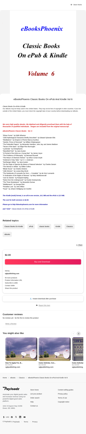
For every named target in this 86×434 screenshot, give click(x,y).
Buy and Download (43, 262)
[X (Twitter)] (16, 417)
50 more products (11, 278)
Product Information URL (13, 280)
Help (32, 402)
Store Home (76, 5)
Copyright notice (63, 402)
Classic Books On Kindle (13, 226)
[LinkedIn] (20, 417)
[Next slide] (79, 334)
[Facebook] (12, 417)
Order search (35, 398)
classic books (44, 226)
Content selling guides (65, 390)
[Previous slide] (73, 334)
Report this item (43, 305)
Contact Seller (10, 285)
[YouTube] (24, 417)
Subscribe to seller (11, 283)
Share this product (11, 288)
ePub (31, 226)
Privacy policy (63, 394)
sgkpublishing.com (12, 273)
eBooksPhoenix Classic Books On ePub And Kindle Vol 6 (48, 378)
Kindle (58, 226)
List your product (36, 394)
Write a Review (10, 324)
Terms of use (62, 398)
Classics (70, 226)
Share (79, 245)
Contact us (34, 406)
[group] (21, 352)
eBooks (7, 234)
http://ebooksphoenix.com (22, 204)
